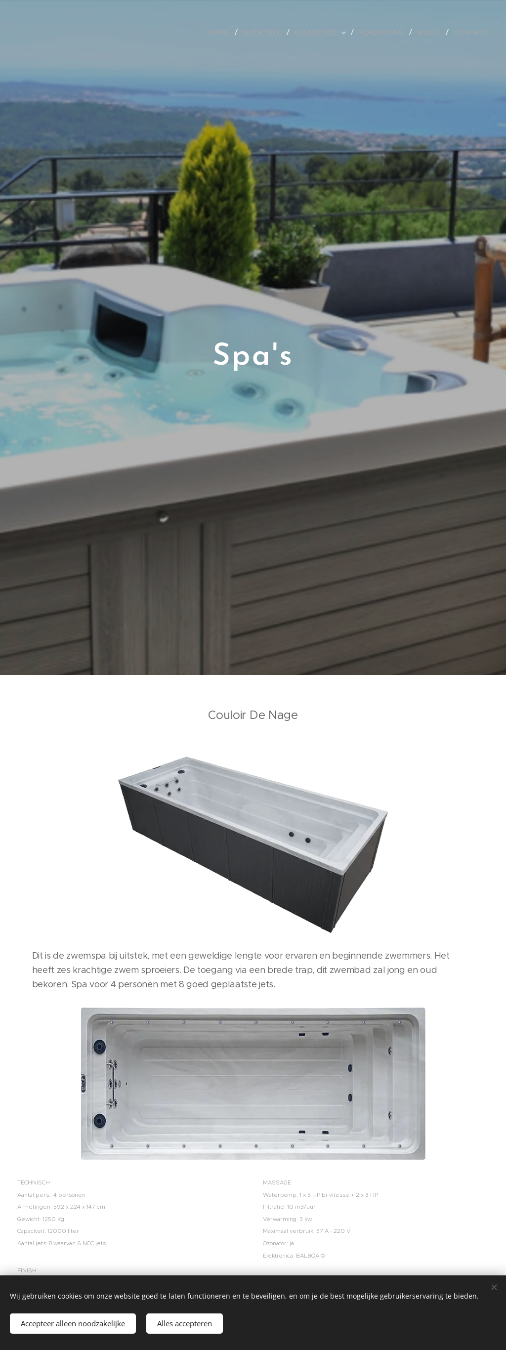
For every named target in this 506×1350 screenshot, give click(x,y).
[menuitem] (220, 32)
